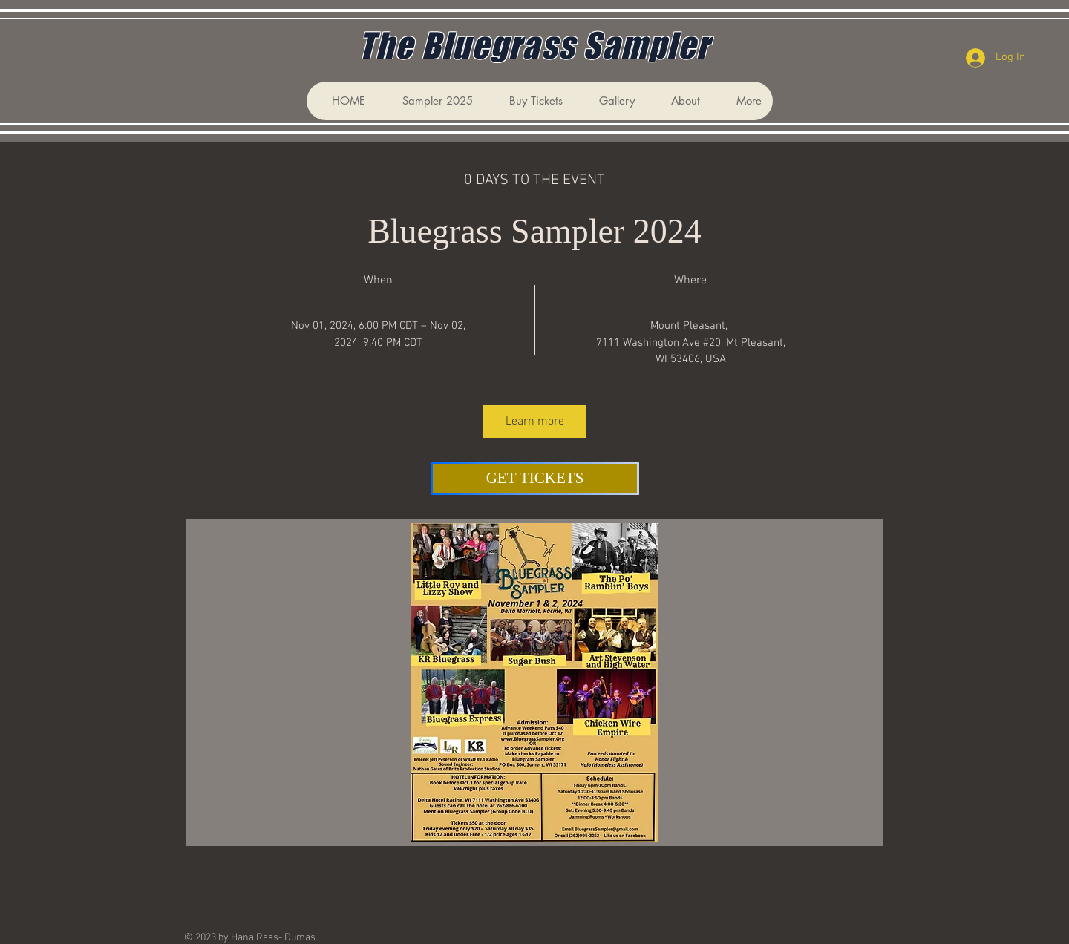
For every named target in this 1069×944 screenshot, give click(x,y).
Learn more (535, 421)
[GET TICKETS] (535, 478)
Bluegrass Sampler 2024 (534, 231)
